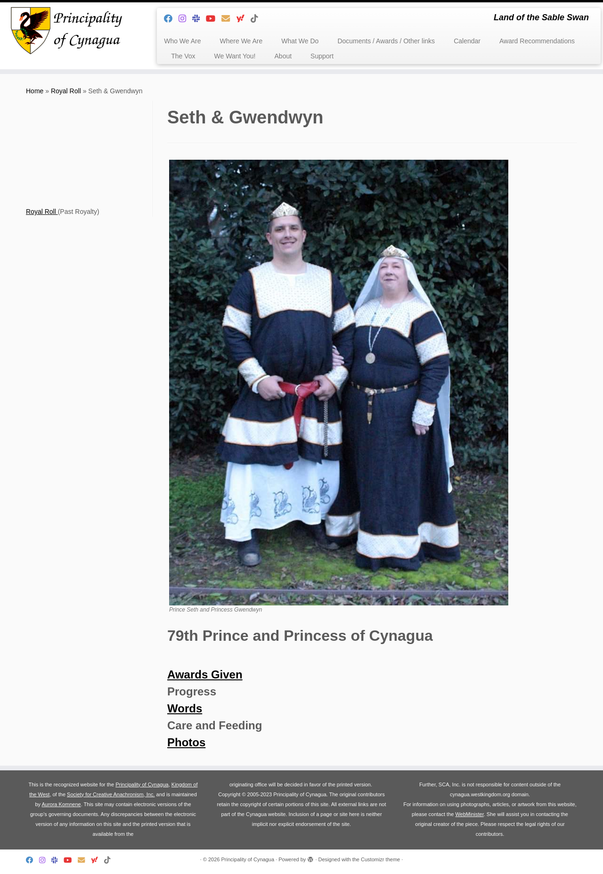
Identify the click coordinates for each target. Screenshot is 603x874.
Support (322, 56)
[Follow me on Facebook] (171, 19)
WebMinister (469, 814)
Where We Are (241, 41)
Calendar (467, 41)
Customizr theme (380, 859)
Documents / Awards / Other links (386, 41)
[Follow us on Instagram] (185, 19)
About (283, 56)
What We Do (299, 41)
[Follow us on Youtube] (213, 19)
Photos (186, 742)
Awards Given (205, 674)
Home (34, 91)
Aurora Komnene (61, 804)
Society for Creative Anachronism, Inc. (111, 794)
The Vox (183, 56)
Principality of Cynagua (142, 784)
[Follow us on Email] (228, 19)
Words (184, 708)
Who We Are (182, 41)
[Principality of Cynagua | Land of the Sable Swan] (69, 30)
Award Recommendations (537, 41)
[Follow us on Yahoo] (243, 19)
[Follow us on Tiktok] (257, 19)
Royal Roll (66, 91)
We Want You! (235, 56)
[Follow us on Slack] (199, 19)
